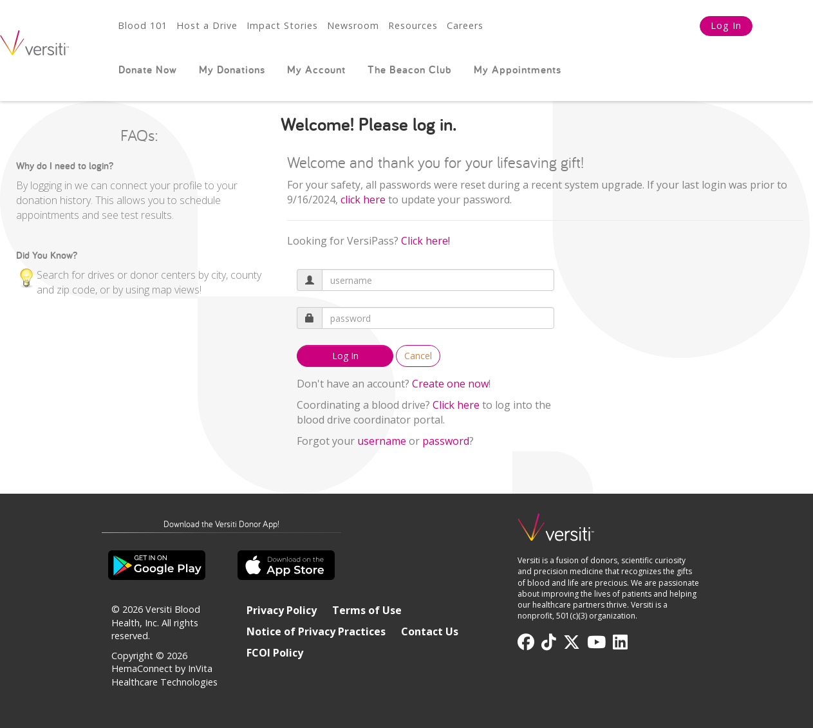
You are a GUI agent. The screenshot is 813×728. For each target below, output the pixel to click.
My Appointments (517, 69)
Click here (456, 405)
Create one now (450, 384)
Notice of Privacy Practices (316, 631)
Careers (465, 25)
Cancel (418, 356)
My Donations (232, 69)
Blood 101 (142, 25)
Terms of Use (367, 610)
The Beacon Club (410, 69)
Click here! (425, 241)
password (445, 441)
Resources (413, 25)
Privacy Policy (282, 610)
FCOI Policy (275, 653)
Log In (726, 25)
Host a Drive (207, 25)
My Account (316, 69)
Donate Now (147, 69)
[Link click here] (363, 199)
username (381, 441)
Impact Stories (282, 25)
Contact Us (429, 631)
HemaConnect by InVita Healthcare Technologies (164, 675)
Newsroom (353, 25)
